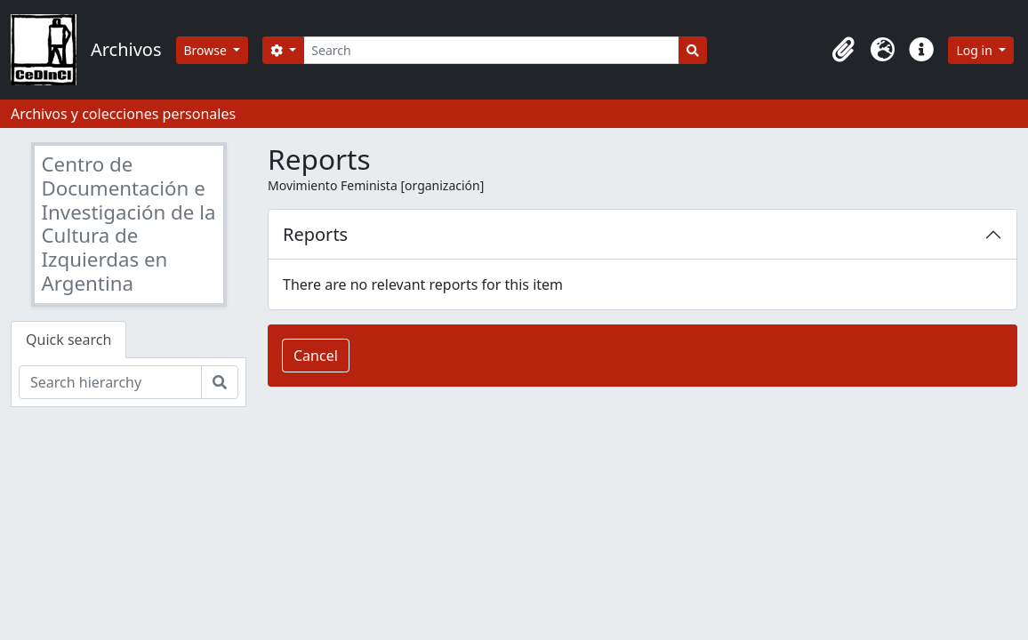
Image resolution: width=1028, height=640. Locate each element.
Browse (207, 50)
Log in (975, 50)
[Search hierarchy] (110, 382)
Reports (315, 234)
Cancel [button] (315, 355)
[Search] (491, 50)
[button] (843, 49)
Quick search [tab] (68, 339)
